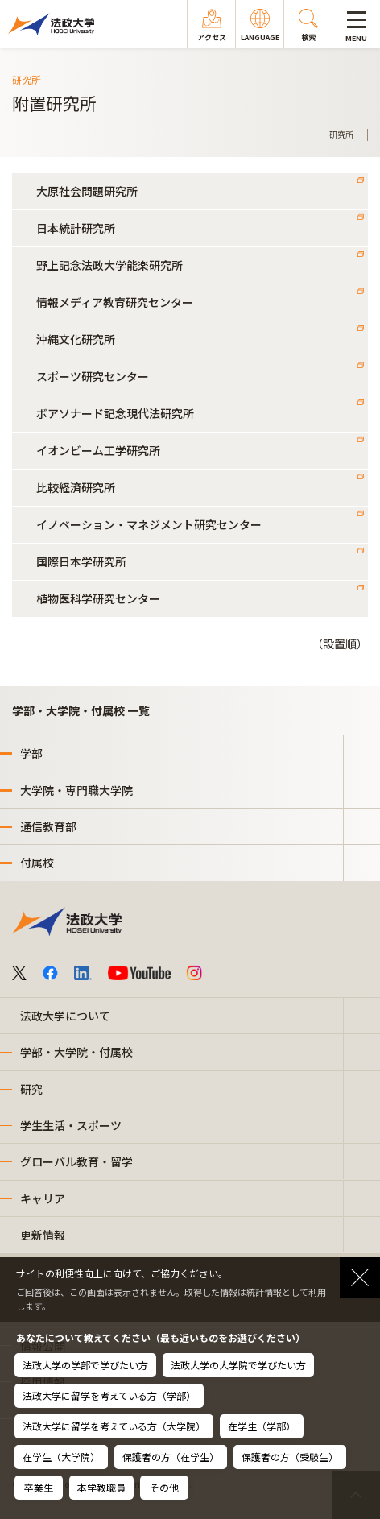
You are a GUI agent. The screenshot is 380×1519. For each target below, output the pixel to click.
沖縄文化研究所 (75, 339)
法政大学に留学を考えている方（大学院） (114, 1426)
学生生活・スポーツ (71, 1125)
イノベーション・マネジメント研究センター (149, 524)
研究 (31, 1089)
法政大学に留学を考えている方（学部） (109, 1395)
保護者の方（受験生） (290, 1456)
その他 (164, 1487)
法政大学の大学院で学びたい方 (238, 1365)
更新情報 (42, 1235)
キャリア (42, 1198)
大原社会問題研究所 (87, 191)
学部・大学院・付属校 (76, 1052)
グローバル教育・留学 (76, 1161)
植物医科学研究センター (98, 598)
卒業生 (38, 1487)
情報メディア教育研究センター (114, 302)
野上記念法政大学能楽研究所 (109, 265)
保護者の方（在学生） (170, 1456)
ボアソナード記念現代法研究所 (115, 413)
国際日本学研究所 (81, 561)
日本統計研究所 (75, 228)
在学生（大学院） (61, 1456)
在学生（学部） (261, 1426)
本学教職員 (101, 1487)
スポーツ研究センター (92, 376)
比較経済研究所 (75, 487)
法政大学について (65, 1016)
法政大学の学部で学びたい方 (85, 1365)
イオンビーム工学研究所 (98, 450)
